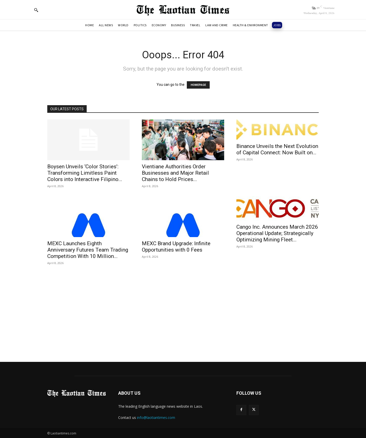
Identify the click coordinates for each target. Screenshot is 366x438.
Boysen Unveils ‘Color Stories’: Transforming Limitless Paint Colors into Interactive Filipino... (84, 172)
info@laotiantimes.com (156, 417)
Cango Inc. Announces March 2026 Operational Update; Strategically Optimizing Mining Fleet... (277, 233)
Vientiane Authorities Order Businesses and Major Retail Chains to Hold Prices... (175, 172)
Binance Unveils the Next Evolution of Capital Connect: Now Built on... (277, 149)
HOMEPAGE (198, 85)
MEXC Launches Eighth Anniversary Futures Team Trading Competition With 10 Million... (87, 249)
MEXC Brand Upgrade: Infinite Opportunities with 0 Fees (176, 246)
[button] (36, 10)
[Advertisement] (183, 309)
